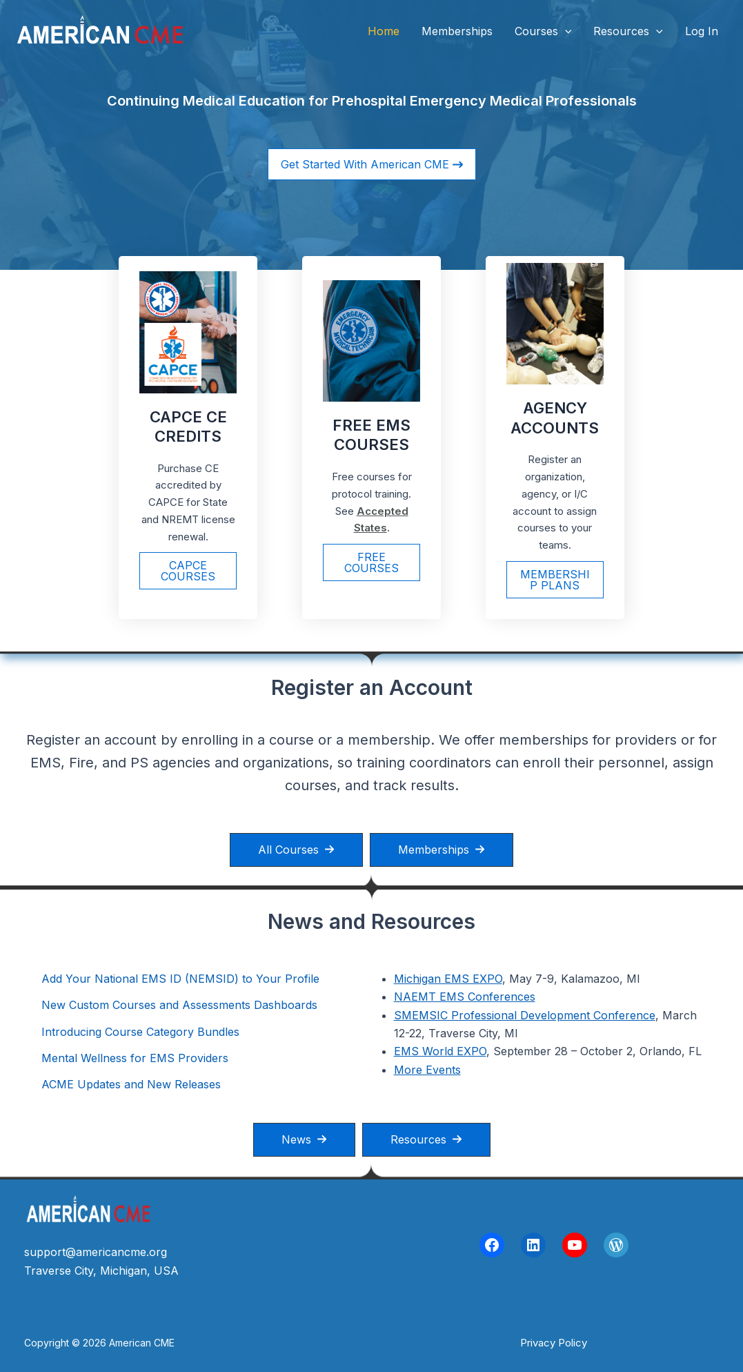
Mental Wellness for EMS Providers (134, 1058)
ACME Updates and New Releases (131, 1084)
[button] (565, 31)
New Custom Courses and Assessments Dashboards (179, 1005)
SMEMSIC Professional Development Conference (524, 1015)
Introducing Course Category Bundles (140, 1032)
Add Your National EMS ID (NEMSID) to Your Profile (180, 979)
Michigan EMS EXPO (448, 979)
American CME (261, 30)
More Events (427, 1070)
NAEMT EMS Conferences (464, 996)
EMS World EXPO (440, 1051)
